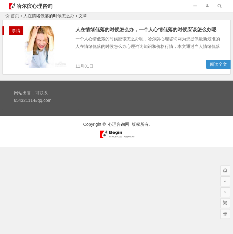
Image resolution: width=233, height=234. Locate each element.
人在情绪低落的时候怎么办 (48, 15)
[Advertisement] (116, 189)
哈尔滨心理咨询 (34, 6)
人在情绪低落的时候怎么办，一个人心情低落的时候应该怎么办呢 (146, 29)
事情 (16, 30)
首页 (12, 15)
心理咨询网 (118, 124)
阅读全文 (218, 64)
